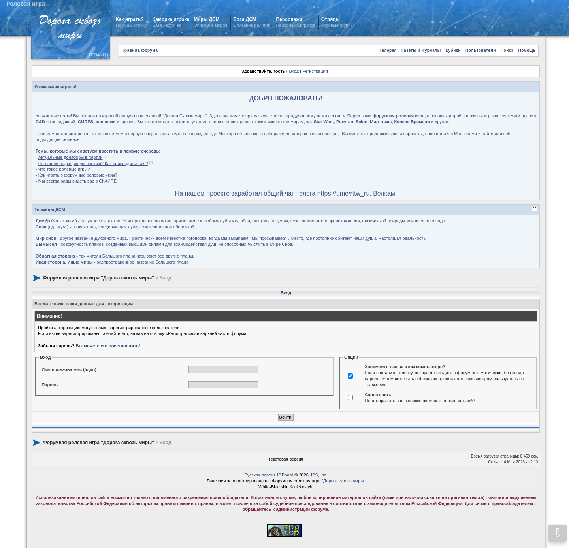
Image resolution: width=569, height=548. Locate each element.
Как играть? (129, 19)
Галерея (388, 50)
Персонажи (289, 19)
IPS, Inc (318, 475)
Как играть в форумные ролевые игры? (77, 175)
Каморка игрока (171, 19)
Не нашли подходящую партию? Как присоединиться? (93, 163)
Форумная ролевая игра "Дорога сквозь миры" (98, 278)
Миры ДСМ (207, 19)
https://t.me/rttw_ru (343, 193)
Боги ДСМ (244, 19)
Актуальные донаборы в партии (70, 157)
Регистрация (315, 71)
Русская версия (259, 475)
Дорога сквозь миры (343, 480)
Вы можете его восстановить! (108, 345)
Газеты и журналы (421, 50)
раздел (201, 133)
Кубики (453, 50)
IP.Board (285, 475)
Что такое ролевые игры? (64, 169)
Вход (294, 71)
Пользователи (480, 50)
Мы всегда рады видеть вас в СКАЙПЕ (77, 181)
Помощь (526, 50)
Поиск (507, 50)
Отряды (330, 19)
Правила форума (139, 50)
